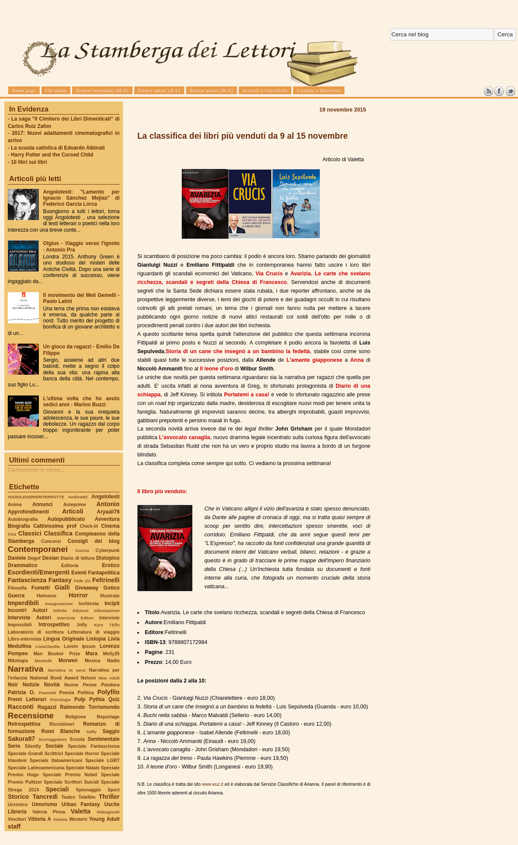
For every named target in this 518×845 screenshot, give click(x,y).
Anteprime (74, 504)
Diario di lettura (77, 558)
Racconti (21, 706)
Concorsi (51, 541)
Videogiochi (108, 812)
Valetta (81, 811)
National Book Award (54, 677)
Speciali (57, 789)
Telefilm (87, 797)
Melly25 (111, 653)
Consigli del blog (94, 541)
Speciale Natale (82, 767)
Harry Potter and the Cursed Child (52, 155)
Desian (50, 558)
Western (78, 819)
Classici (29, 533)
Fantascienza (27, 580)
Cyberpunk (107, 550)
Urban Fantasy (80, 804)
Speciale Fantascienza (94, 746)
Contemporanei (38, 549)
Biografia (19, 526)
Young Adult (104, 819)
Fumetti (41, 588)
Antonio (108, 504)
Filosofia (17, 587)
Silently (33, 746)
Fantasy (60, 580)
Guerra (16, 596)
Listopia (96, 639)
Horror (78, 595)
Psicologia (60, 699)
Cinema (110, 526)
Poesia (66, 692)
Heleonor (47, 595)
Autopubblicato (66, 519)
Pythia (97, 699)
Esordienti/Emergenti (38, 572)
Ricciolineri (61, 724)
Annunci (42, 504)
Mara (91, 653)
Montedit (43, 660)
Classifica (58, 533)
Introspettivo (54, 625)
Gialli (62, 587)
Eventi (79, 573)
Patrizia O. (21, 692)
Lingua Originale (63, 639)
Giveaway (87, 588)
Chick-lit (89, 526)
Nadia (113, 660)
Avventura (107, 519)
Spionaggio (88, 789)
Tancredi (45, 796)
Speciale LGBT (102, 760)
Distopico (108, 558)
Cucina (82, 550)
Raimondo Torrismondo (90, 707)
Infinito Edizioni (71, 610)
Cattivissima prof (54, 526)
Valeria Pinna (48, 811)
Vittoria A (39, 819)
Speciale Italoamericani (56, 760)
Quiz (114, 699)
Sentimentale (104, 739)
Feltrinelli (106, 580)
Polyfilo (109, 692)
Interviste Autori (29, 618)
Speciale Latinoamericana (36, 767)
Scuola (77, 739)
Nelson (88, 677)
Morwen (68, 660)
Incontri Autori (27, 610)
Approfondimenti (28, 512)
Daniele (17, 558)
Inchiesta (88, 603)
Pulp (79, 699)
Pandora (110, 684)
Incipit (112, 603)
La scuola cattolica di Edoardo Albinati (57, 148)
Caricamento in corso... (36, 470)
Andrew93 (78, 496)
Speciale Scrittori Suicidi (71, 781)
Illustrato (110, 595)
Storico (18, 796)
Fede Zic (82, 580)
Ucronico (18, 804)
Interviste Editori (75, 617)
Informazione (107, 610)
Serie (14, 746)
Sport (113, 789)
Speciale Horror (82, 753)
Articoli (72, 511)
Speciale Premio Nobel (70, 774)
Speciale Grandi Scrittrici (35, 753)
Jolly (81, 624)
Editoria (70, 565)
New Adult (109, 678)
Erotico (111, 565)
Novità (52, 685)
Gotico (111, 588)
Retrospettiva (24, 724)
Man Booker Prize (56, 653)
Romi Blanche (60, 731)
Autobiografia (23, 519)
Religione (76, 716)
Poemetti (47, 692)
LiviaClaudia (48, 646)
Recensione (31, 715)
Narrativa (25, 668)
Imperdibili (23, 602)
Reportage (108, 716)
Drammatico (22, 565)
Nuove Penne (80, 684)
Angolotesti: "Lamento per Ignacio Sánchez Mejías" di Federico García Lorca (81, 198)
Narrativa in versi (66, 670)
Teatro (68, 797)
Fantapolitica (104, 573)
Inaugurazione (59, 603)
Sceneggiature (52, 739)
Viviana (60, 819)
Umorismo (44, 804)
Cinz (12, 534)
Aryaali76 (108, 512)
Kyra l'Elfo (107, 624)
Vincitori (17, 819)
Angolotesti (106, 497)
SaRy (91, 731)
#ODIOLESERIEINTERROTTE (36, 496)
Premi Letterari (27, 699)
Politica (86, 692)
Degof (34, 558)
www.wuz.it (212, 784)
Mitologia (18, 660)
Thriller (109, 796)
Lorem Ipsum (80, 646)
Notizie (30, 685)
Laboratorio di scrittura (35, 632)
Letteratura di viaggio (93, 632)
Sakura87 (21, 738)
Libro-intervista (24, 638)
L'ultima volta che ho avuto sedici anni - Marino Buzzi (81, 401)
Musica (92, 660)
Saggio (111, 731)
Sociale (54, 746)
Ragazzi (47, 707)
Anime (15, 504)
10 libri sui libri (29, 162)
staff (14, 826)
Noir (13, 685)
